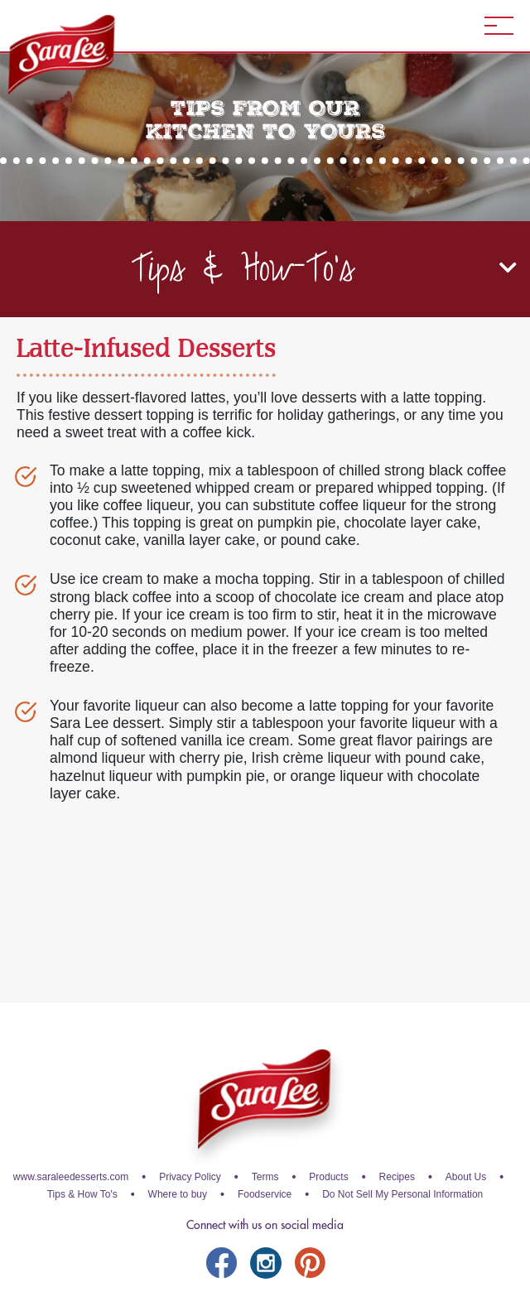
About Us (466, 1177)
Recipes (397, 1177)
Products (328, 1177)
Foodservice (265, 1194)
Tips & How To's (82, 1194)
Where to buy (177, 1194)
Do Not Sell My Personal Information (402, 1194)
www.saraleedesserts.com (70, 1177)
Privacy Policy (190, 1177)
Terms (265, 1177)
